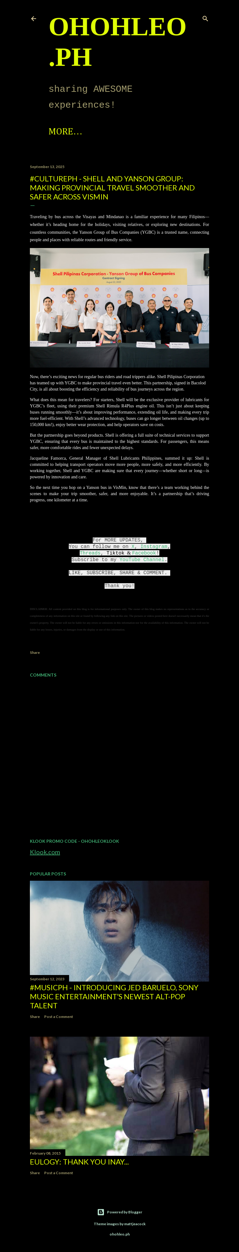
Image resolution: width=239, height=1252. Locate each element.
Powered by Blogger (119, 1212)
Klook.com (45, 852)
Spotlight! (73, 132)
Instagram (153, 547)
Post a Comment (58, 1016)
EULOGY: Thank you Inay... (79, 1161)
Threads (90, 553)
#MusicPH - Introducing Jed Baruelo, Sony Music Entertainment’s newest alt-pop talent (114, 996)
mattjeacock (135, 1224)
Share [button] (35, 652)
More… (121, 132)
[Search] (205, 17)
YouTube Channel (142, 560)
